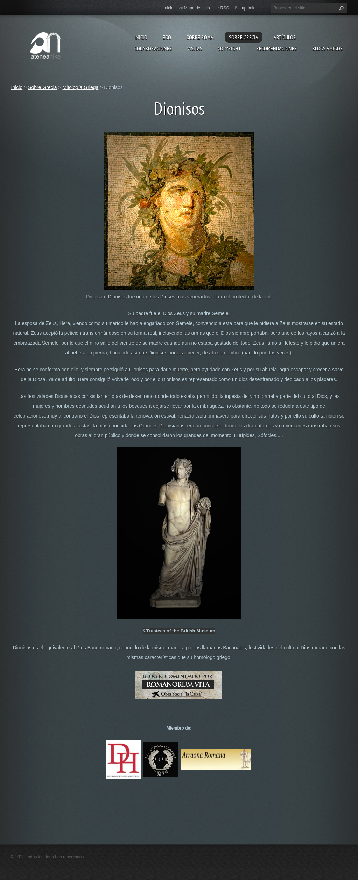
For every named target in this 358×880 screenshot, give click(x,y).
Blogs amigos (327, 48)
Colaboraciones (153, 48)
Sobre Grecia (243, 37)
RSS (224, 8)
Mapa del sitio (197, 8)
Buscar (340, 8)
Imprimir (246, 8)
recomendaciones (276, 48)
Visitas (194, 48)
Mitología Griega (81, 87)
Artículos (285, 37)
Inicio (140, 37)
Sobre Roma (200, 37)
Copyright (229, 48)
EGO (167, 37)
